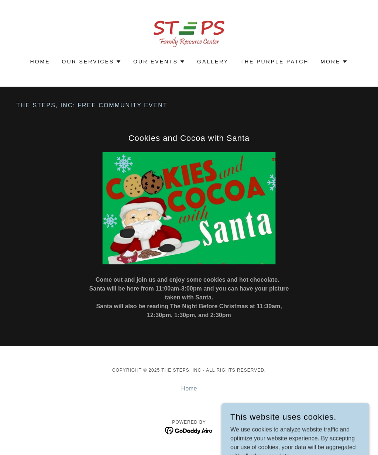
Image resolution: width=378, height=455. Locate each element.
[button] (92, 61)
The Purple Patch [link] (274, 62)
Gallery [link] (212, 62)
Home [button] (189, 388)
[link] (189, 34)
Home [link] (40, 62)
